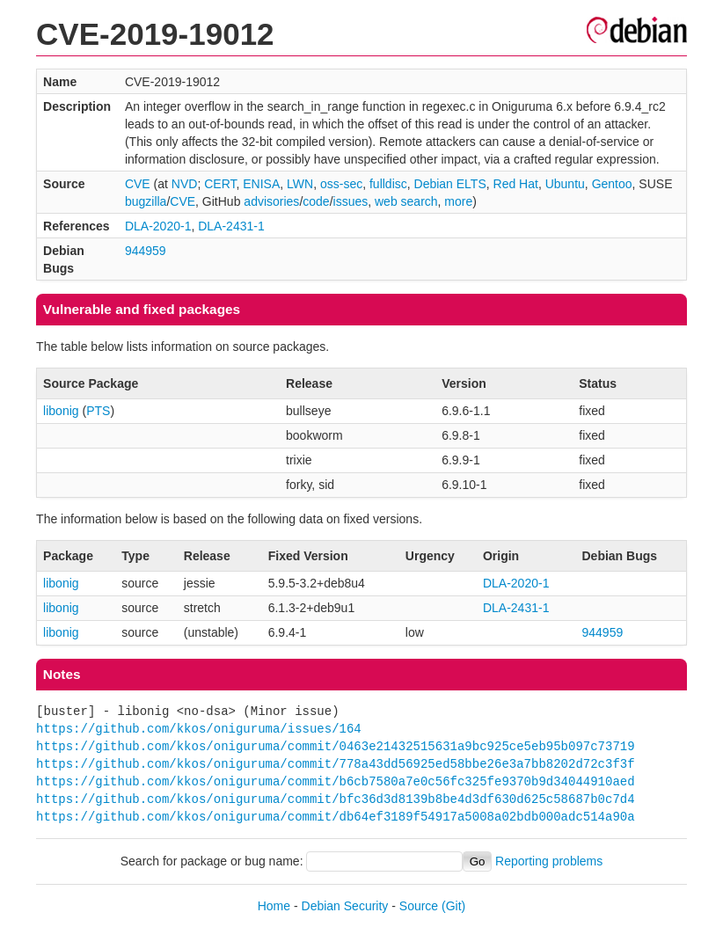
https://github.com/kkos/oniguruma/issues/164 (199, 728)
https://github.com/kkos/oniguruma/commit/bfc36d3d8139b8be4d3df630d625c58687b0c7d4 (335, 799)
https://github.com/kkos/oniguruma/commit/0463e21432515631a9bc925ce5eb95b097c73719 (335, 746)
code (316, 201)
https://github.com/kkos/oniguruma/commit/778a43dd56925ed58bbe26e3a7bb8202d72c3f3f (335, 763)
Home (274, 906)
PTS (98, 411)
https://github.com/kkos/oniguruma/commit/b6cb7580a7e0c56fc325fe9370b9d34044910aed (335, 781)
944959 (145, 251)
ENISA (261, 184)
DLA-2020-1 (158, 226)
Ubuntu (565, 184)
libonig (60, 411)
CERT (220, 184)
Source (418, 906)
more (458, 201)
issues (351, 201)
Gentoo (612, 184)
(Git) (453, 906)
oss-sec (341, 184)
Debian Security (345, 906)
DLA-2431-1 (231, 226)
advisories (271, 201)
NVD (185, 184)
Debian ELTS (450, 184)
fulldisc (388, 184)
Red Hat (515, 184)
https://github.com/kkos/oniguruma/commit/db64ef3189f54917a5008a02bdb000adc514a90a (335, 816)
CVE (137, 184)
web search (406, 201)
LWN (300, 184)
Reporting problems (548, 861)
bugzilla (145, 201)
